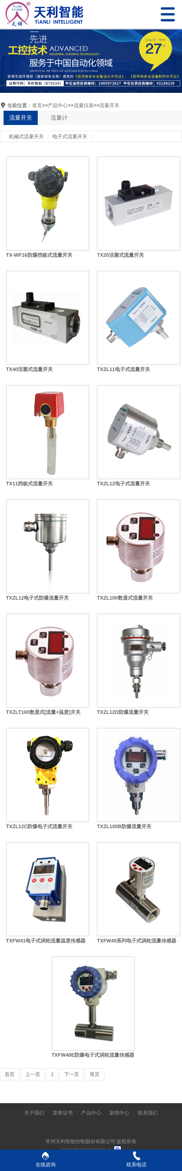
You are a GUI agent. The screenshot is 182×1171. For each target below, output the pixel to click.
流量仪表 (84, 105)
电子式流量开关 (69, 136)
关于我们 (34, 1113)
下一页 (71, 1074)
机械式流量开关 (26, 136)
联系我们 (148, 1113)
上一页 (32, 1074)
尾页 (95, 1074)
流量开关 (109, 105)
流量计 (59, 118)
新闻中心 (119, 1113)
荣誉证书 (63, 1113)
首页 (37, 105)
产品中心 (58, 105)
